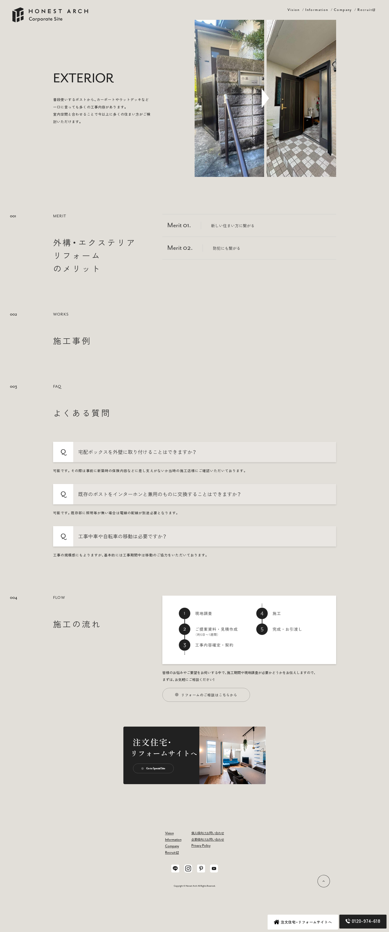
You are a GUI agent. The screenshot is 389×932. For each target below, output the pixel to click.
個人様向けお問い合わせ (207, 833)
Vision (293, 10)
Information (316, 10)
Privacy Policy (201, 846)
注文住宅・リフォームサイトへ (303, 922)
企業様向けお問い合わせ (207, 839)
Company (343, 10)
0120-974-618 (363, 921)
